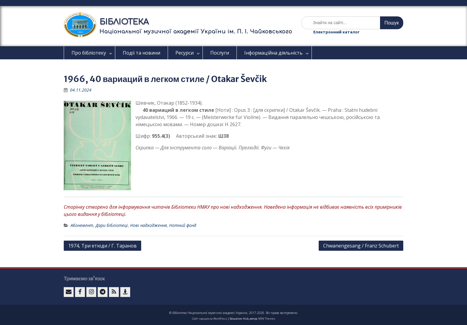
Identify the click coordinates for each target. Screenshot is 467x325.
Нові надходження (148, 225)
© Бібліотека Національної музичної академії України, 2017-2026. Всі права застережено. (233, 313)
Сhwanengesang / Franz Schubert (361, 245)
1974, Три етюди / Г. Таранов (102, 245)
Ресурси (184, 52)
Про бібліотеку (88, 52)
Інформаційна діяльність (273, 52)
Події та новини (141, 52)
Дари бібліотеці (112, 225)
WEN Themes (266, 319)
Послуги (219, 52)
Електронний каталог (336, 32)
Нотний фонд (182, 225)
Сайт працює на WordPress (209, 319)
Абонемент (82, 225)
